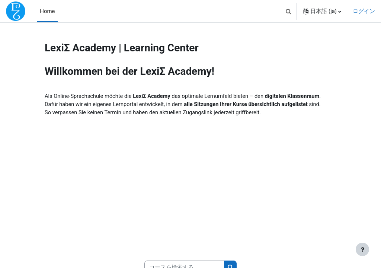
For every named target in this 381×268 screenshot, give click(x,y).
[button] (288, 11)
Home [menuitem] (47, 11)
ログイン (364, 11)
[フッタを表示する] (362, 249)
